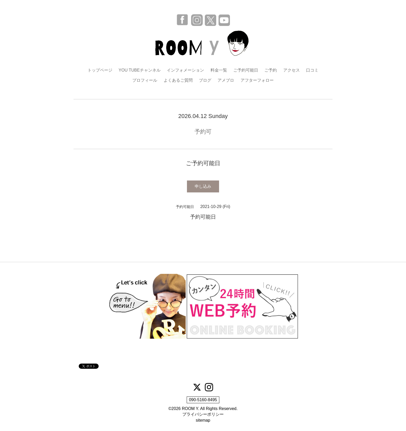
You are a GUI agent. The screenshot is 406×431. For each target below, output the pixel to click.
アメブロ (226, 80)
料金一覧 (219, 70)
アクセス (291, 70)
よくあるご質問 (178, 80)
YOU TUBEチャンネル (140, 70)
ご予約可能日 (245, 70)
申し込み (203, 186)
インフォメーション (185, 70)
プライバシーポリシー (203, 414)
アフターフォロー (257, 80)
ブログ (205, 80)
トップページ (100, 70)
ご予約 (270, 70)
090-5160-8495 (203, 400)
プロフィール (144, 80)
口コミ (312, 70)
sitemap (203, 420)
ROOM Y (190, 408)
